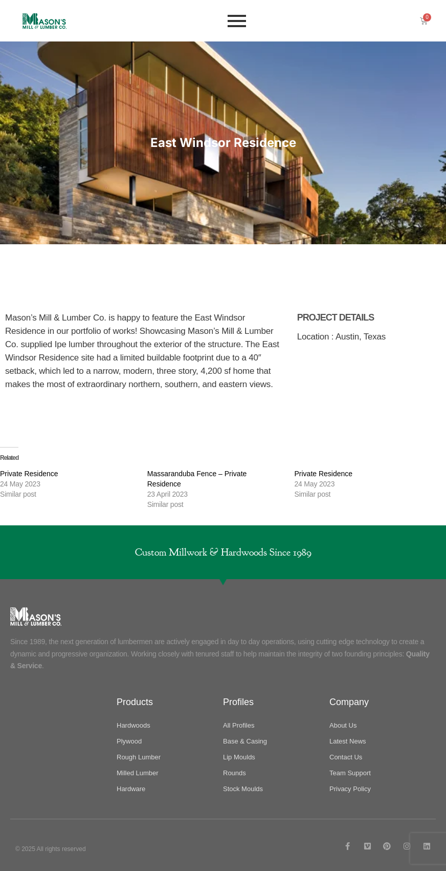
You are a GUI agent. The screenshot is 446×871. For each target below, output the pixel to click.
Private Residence (29, 474)
